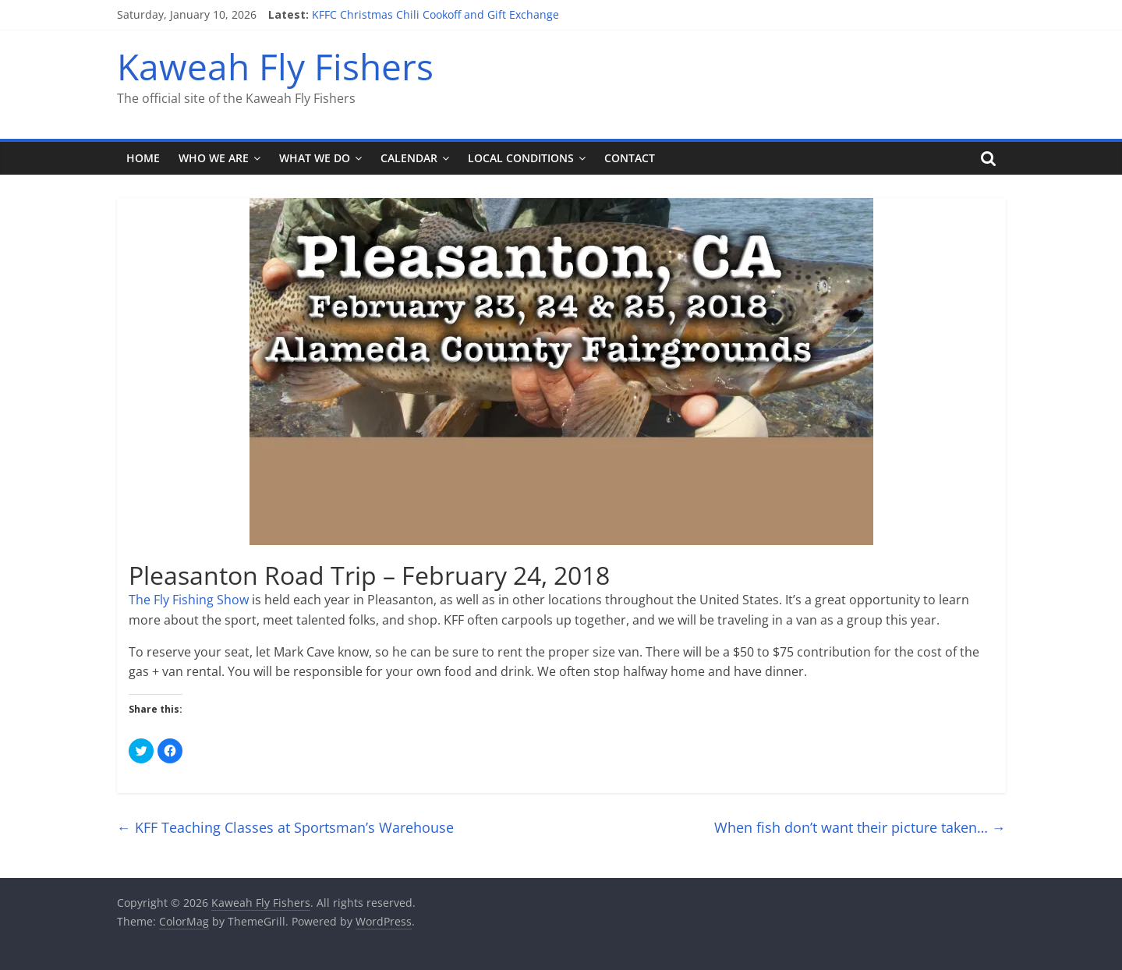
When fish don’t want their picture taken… (860, 827)
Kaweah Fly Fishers (275, 66)
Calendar (408, 157)
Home (143, 157)
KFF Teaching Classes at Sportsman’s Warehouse (285, 827)
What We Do (314, 157)
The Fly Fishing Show (189, 599)
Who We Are (214, 157)
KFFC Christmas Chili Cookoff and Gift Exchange (435, 14)
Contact (629, 157)
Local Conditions (521, 157)
